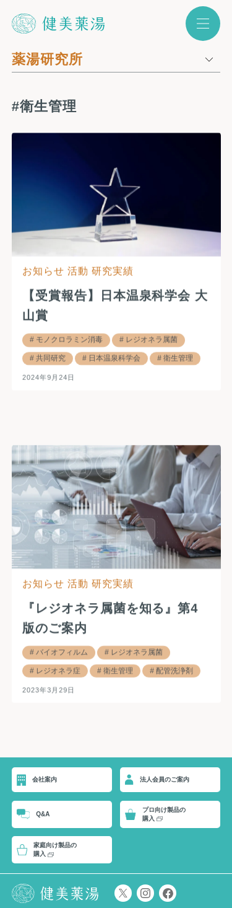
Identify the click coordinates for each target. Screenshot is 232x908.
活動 (77, 271)
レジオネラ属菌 (152, 339)
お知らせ (43, 271)
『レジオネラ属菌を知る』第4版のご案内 (110, 618)
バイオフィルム (62, 652)
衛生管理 (178, 357)
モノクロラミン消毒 (69, 339)
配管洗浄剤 (174, 670)
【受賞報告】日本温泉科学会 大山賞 (115, 305)
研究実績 (113, 271)
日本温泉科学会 (114, 357)
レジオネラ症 (58, 670)
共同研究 (51, 357)
